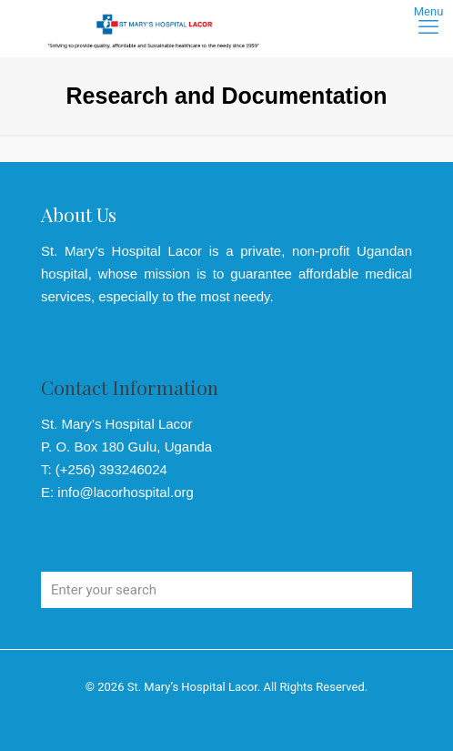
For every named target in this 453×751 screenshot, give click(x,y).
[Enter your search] (226, 590)
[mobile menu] (428, 27)
